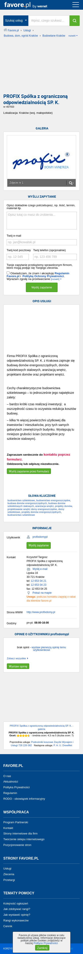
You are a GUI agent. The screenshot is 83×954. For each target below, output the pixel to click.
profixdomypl (40, 536)
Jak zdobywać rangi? (16, 909)
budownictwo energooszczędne (53, 500)
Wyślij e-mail (40, 569)
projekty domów (63, 506)
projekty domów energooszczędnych (41, 512)
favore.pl (30, 5)
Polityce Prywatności (45, 943)
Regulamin (10, 793)
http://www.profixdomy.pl (41, 612)
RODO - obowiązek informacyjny (24, 798)
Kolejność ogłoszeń (15, 903)
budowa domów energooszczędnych (27, 503)
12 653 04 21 (38, 580)
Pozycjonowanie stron (17, 845)
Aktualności (10, 781)
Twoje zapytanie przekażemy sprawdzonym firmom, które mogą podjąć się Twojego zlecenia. (40, 266)
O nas (7, 775)
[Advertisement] (41, 67)
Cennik (7, 926)
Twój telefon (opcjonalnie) (49, 250)
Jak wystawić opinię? (16, 914)
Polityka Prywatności (16, 787)
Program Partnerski (15, 822)
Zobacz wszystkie (16, 658)
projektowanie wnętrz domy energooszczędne (32, 509)
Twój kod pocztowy (19, 250)
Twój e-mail (14, 235)
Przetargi (9, 879)
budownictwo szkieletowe (21, 500)
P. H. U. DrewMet (63, 745)
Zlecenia (8, 874)
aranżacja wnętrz (44, 506)
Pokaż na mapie (42, 592)
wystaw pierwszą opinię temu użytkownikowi (48, 649)
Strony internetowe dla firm (20, 833)
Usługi (7, 868)
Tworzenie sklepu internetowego (23, 839)
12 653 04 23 (38, 584)
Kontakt (8, 827)
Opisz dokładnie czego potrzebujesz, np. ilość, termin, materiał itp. (41, 207)
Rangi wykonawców (16, 920)
